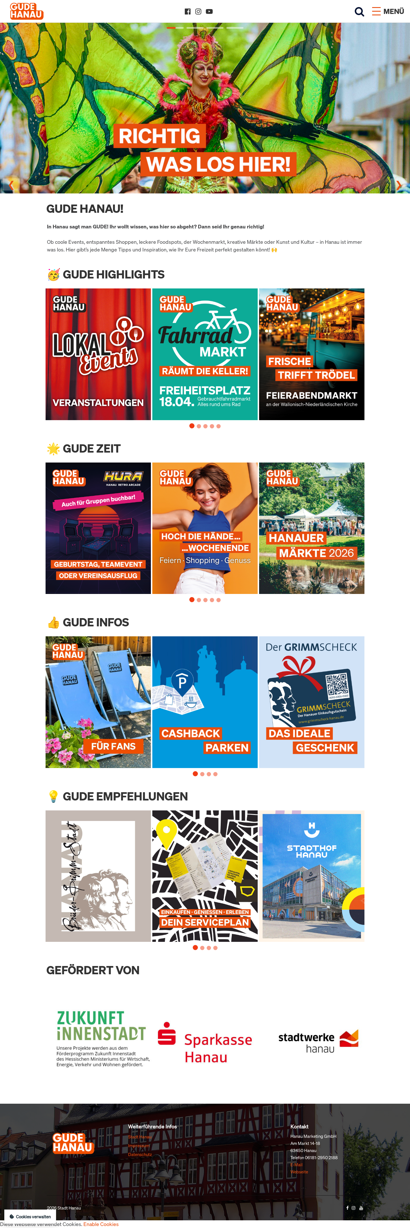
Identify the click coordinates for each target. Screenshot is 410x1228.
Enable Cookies (101, 1224)
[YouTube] (209, 11)
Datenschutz (140, 1154)
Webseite (299, 1172)
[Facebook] (188, 11)
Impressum (138, 1145)
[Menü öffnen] (388, 11)
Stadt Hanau (139, 1137)
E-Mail (296, 1164)
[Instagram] (198, 11)
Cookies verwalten (30, 1216)
